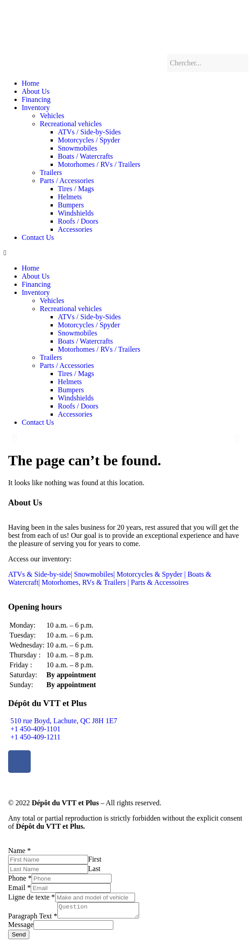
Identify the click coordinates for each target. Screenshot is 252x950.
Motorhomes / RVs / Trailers (99, 164)
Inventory (36, 107)
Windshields (75, 213)
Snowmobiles (77, 148)
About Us (36, 91)
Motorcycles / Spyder (89, 140)
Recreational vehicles (71, 124)
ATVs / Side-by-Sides (89, 132)
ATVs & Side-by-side (39, 574)
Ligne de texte (31, 897)
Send (19, 937)
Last (94, 868)
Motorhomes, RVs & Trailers (84, 582)
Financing (36, 99)
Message (20, 927)
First (94, 859)
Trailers (51, 172)
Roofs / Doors (78, 221)
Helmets (70, 197)
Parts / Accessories (67, 180)
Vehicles (52, 115)
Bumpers (71, 205)
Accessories (75, 229)
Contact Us (38, 237)
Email (19, 887)
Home (30, 83)
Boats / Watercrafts (85, 156)
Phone (20, 878)
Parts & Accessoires (160, 582)
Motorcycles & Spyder (150, 574)
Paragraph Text (32, 918)
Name (19, 850)
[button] (126, 253)
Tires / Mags (76, 189)
